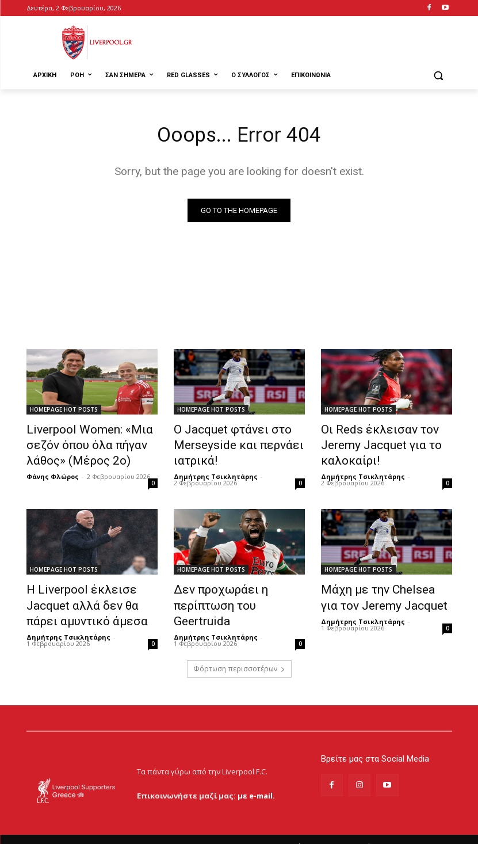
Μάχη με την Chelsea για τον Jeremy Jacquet (383, 588)
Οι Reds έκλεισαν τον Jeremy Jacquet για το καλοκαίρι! (386, 437)
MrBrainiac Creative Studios (125, 832)
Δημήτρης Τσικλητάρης (216, 470)
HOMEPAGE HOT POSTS (64, 412)
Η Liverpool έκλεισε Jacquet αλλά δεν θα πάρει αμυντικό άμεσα (88, 594)
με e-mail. (256, 780)
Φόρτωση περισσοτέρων (239, 654)
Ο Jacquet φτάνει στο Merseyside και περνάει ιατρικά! (226, 443)
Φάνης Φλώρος (52, 470)
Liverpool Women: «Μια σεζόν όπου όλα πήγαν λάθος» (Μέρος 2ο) (92, 443)
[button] (438, 75)
